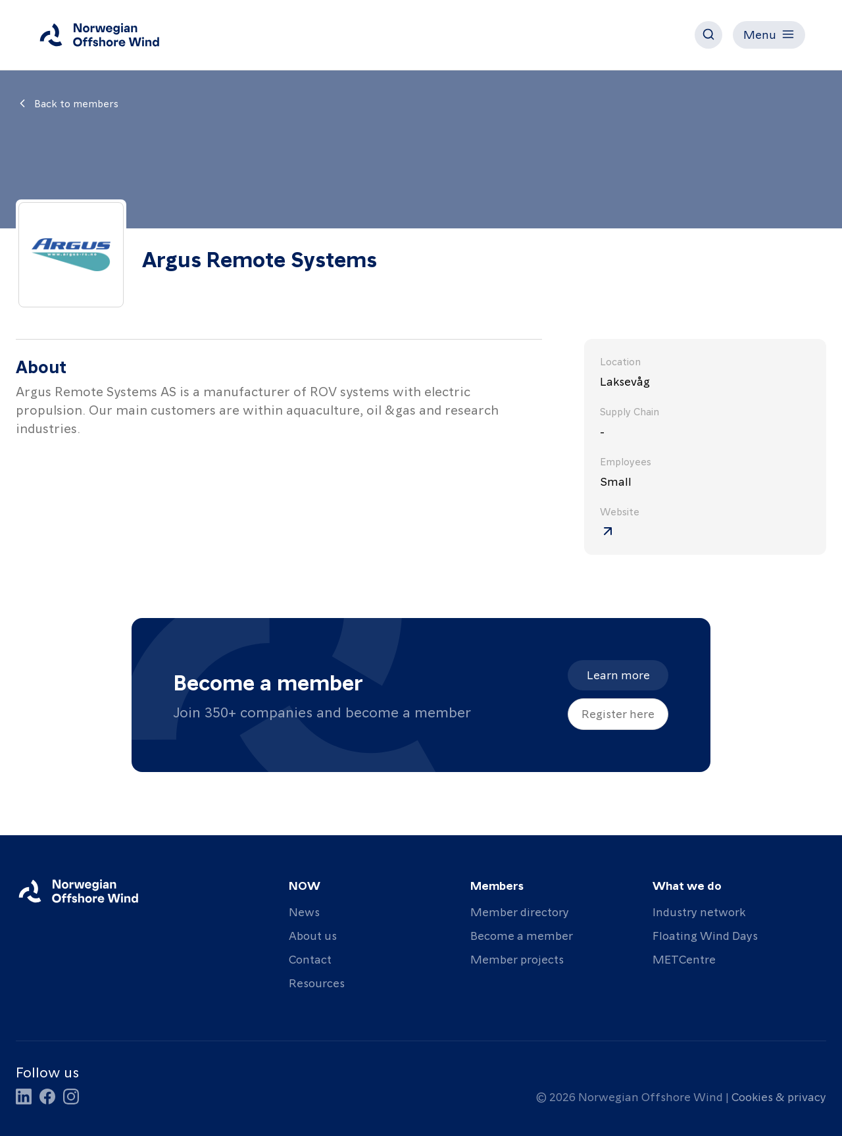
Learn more (618, 674)
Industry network (699, 911)
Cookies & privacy (778, 1096)
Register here (618, 713)
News (304, 911)
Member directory (519, 911)
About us (313, 934)
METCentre (684, 958)
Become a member (521, 934)
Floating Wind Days (705, 934)
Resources (317, 982)
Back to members (67, 103)
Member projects (517, 958)
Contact (310, 958)
